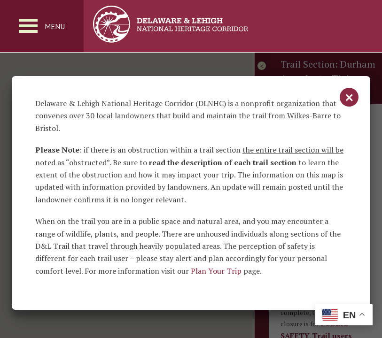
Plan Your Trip (216, 271)
